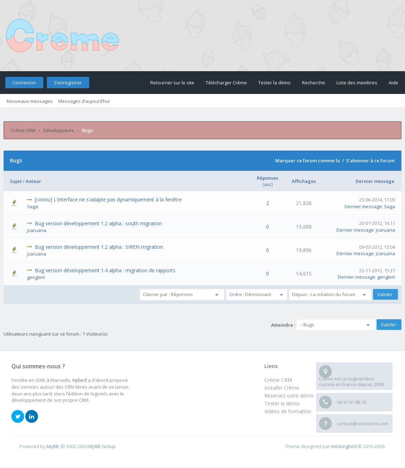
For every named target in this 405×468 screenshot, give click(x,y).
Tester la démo (274, 82)
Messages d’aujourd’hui (84, 101)
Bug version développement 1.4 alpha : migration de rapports (105, 270)
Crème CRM (23, 130)
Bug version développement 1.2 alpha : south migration (98, 223)
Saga (32, 206)
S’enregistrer (68, 82)
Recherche (313, 82)
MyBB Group (101, 446)
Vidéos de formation (287, 411)
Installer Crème (281, 387)
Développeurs (58, 130)
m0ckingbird (344, 446)
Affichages (304, 181)
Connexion (24, 82)
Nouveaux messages (30, 101)
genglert (36, 277)
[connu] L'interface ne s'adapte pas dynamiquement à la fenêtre (108, 199)
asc (267, 184)
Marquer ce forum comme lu (307, 160)
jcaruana (36, 230)
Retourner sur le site (172, 82)
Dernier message (375, 181)
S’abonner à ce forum (370, 160)
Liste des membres (356, 82)
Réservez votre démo (289, 395)
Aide (393, 82)
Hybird (79, 380)
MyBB (53, 446)
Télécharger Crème (226, 82)
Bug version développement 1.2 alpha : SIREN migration (99, 246)
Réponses (267, 178)
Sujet (16, 181)
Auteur (33, 181)
